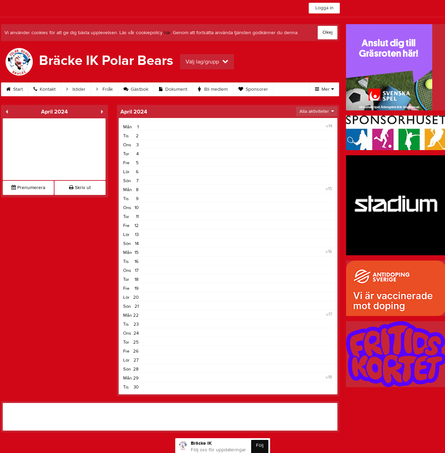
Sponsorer (253, 89)
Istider (76, 89)
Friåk (104, 89)
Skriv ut (80, 188)
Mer (324, 89)
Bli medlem (213, 89)
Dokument (173, 89)
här (167, 33)
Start (14, 89)
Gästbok (135, 89)
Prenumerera (28, 188)
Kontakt (44, 89)
